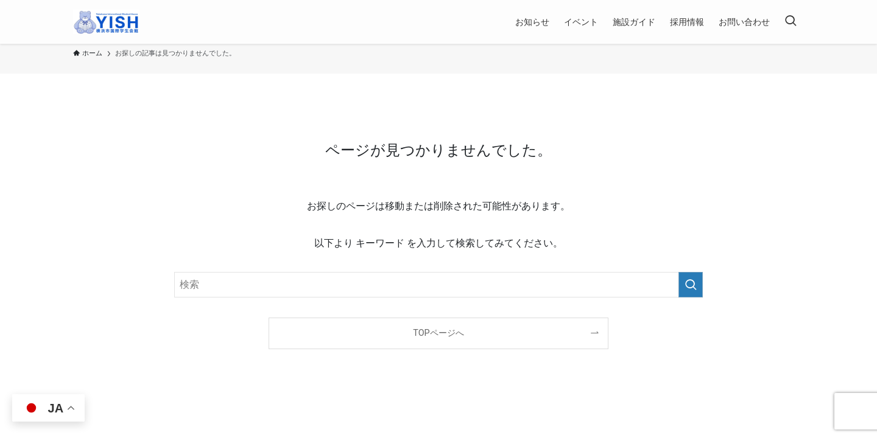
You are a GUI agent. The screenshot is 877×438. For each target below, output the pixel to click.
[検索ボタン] (790, 22)
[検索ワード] (438, 284)
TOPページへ (438, 333)
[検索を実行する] (690, 284)
